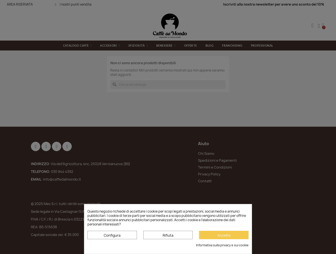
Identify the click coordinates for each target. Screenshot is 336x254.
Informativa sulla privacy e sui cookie (222, 245)
